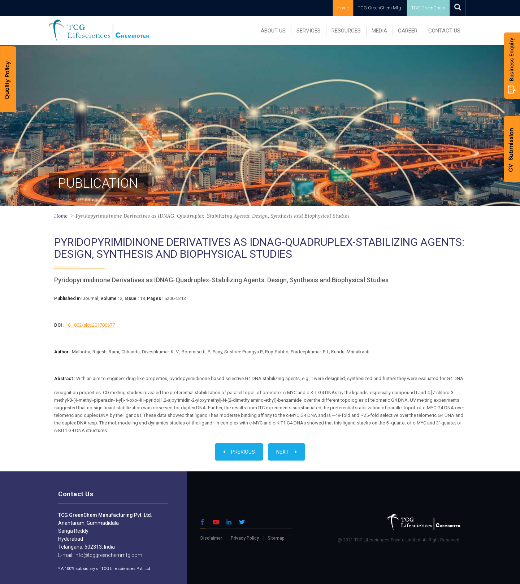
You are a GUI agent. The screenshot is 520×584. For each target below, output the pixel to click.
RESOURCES (346, 30)
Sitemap (276, 538)
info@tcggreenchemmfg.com (107, 555)
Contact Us (444, 30)
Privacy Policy (245, 538)
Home (343, 7)
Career (407, 30)
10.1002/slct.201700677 (90, 325)
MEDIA (379, 30)
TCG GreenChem (428, 7)
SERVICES (308, 30)
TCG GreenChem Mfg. (380, 7)
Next (286, 452)
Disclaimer (211, 538)
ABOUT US (273, 30)
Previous (239, 452)
